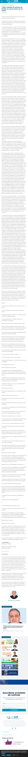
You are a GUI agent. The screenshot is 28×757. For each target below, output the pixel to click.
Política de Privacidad (19, 754)
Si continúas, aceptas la (10, 707)
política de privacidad (14, 707)
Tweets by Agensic (5, 731)
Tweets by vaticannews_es (7, 734)
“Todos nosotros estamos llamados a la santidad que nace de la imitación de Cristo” (13, 627)
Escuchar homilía (5, 551)
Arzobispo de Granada (8, 5)
